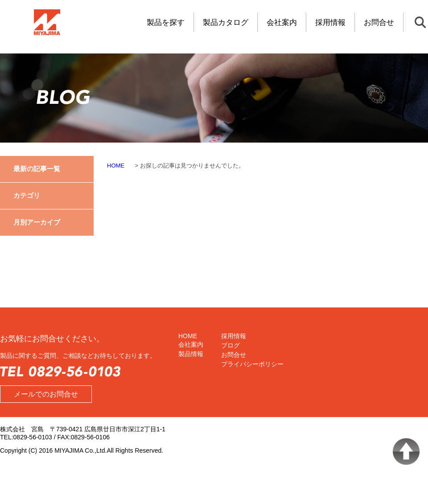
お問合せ (379, 22)
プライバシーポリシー (252, 364)
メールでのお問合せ (46, 394)
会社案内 (282, 22)
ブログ (230, 345)
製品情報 (190, 353)
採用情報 (330, 22)
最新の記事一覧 (36, 168)
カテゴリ (26, 195)
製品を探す (166, 22)
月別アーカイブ (36, 222)
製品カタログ (225, 22)
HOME (187, 336)
